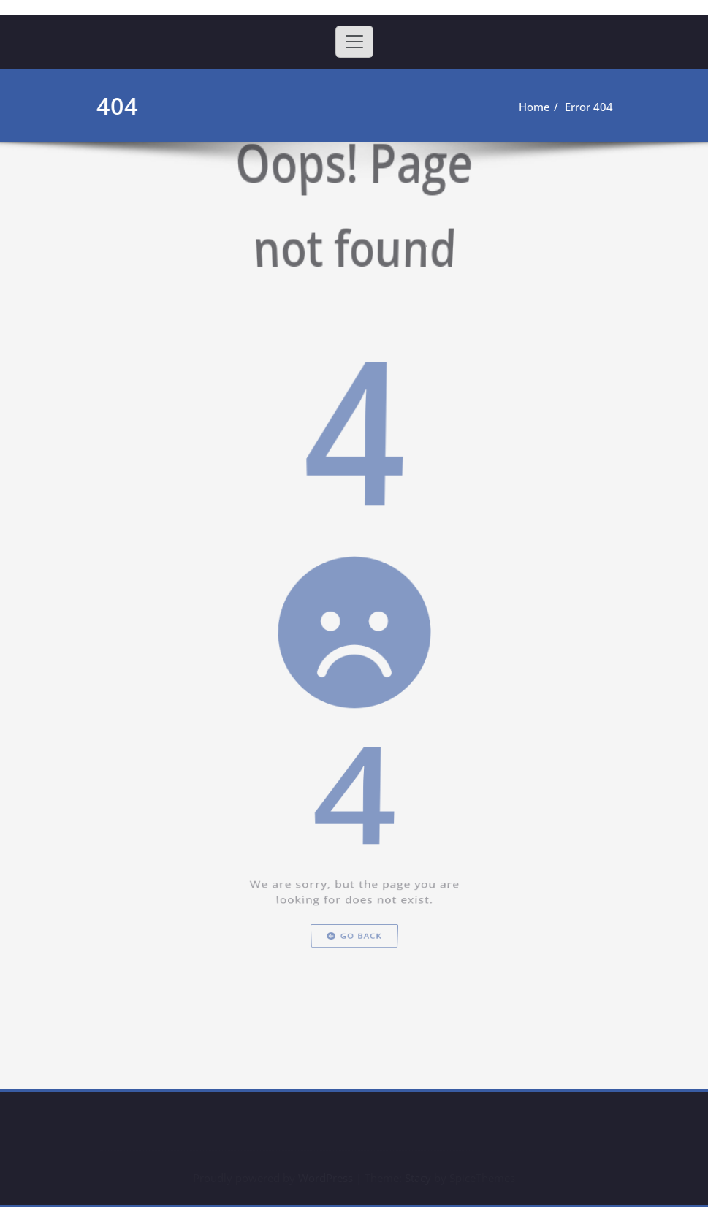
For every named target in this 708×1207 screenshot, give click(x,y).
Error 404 (587, 106)
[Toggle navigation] (354, 42)
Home (533, 106)
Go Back (354, 1046)
